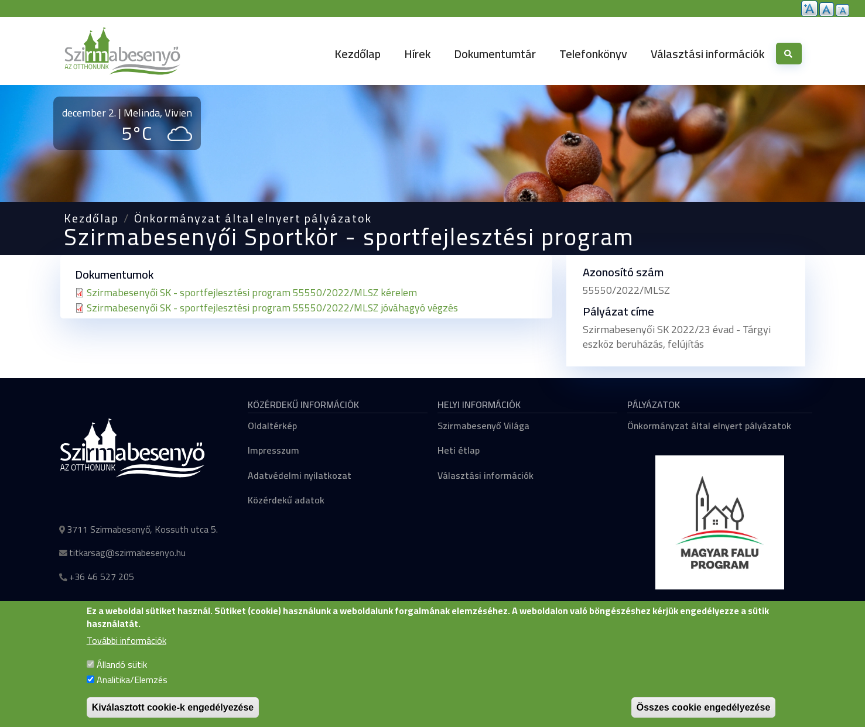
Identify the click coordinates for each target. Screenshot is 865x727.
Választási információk (707, 53)
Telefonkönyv (593, 53)
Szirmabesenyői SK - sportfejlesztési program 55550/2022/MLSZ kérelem (252, 292)
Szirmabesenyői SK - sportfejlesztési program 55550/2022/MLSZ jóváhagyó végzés (272, 307)
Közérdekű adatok (286, 500)
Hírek (417, 53)
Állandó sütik (122, 676)
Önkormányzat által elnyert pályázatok (253, 218)
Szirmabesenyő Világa (483, 425)
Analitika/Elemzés (132, 691)
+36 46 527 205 (101, 576)
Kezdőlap (357, 53)
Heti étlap (458, 450)
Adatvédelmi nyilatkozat (299, 475)
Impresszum (273, 450)
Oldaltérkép (272, 425)
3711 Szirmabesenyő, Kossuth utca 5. (142, 529)
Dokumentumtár (495, 53)
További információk (126, 652)
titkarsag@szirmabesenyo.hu (127, 552)
